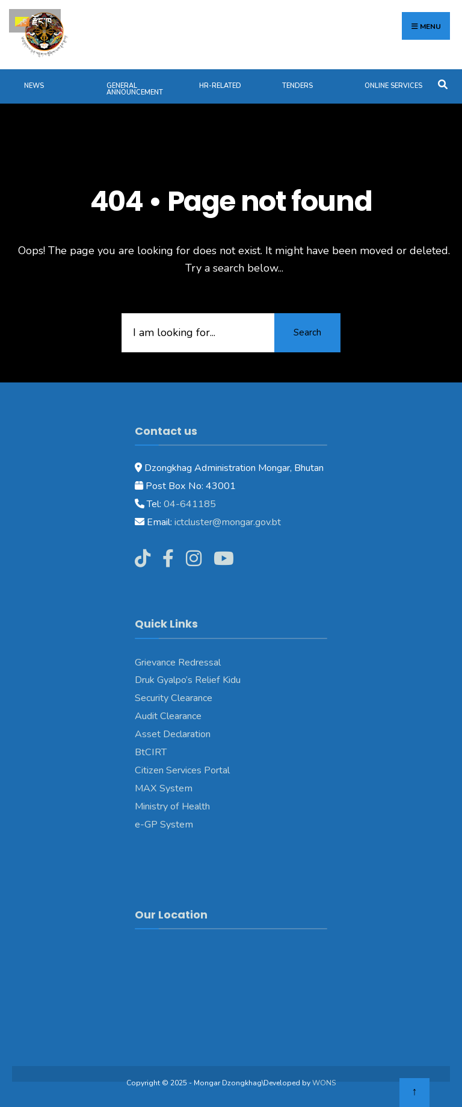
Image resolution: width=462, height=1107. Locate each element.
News (34, 85)
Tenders (297, 85)
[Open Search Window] (442, 83)
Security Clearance (173, 698)
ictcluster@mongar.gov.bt (227, 522)
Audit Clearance (168, 716)
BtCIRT (151, 752)
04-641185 (190, 504)
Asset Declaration (173, 734)
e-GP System (164, 824)
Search (307, 332)
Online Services (393, 85)
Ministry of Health (172, 806)
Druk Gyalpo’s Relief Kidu (188, 680)
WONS (324, 1083)
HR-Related (220, 85)
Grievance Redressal (178, 662)
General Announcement (134, 89)
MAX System (163, 788)
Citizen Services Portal (182, 770)
